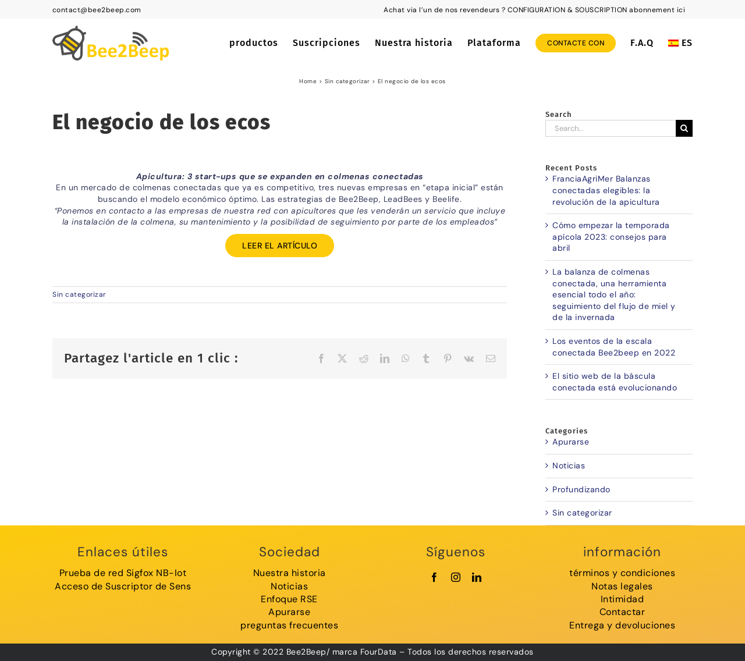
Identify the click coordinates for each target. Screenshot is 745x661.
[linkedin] (477, 577)
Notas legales (622, 586)
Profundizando (581, 489)
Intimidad (622, 599)
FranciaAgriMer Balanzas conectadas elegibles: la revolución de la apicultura (606, 190)
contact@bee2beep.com (96, 10)
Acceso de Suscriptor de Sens (123, 586)
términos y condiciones (622, 573)
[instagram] (456, 577)
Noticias (568, 465)
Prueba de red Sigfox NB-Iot (123, 573)
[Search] (684, 128)
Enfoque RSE (289, 599)
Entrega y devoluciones (622, 625)
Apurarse (570, 441)
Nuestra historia (289, 573)
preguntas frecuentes (289, 625)
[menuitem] (680, 43)
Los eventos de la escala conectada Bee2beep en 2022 (613, 347)
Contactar (622, 612)
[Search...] (610, 128)
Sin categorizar (79, 294)
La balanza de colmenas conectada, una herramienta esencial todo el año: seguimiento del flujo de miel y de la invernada (614, 294)
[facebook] (434, 577)
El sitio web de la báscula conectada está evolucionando (614, 382)
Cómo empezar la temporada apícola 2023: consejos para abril (611, 236)
